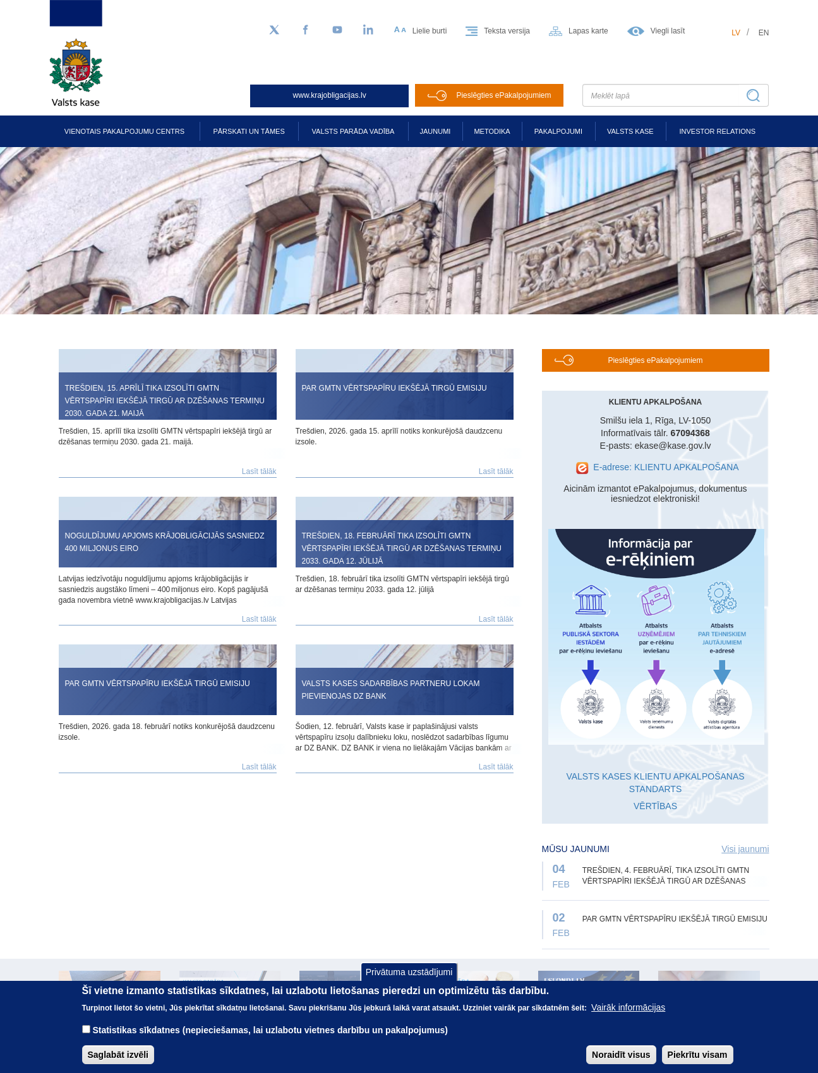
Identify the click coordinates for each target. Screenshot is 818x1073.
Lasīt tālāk (259, 471)
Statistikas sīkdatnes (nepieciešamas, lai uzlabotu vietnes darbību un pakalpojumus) (270, 1034)
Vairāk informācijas (628, 1012)
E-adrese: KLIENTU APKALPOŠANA (665, 467)
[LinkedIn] (369, 30)
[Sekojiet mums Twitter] (274, 30)
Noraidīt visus (621, 1059)
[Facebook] (305, 30)
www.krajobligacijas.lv (329, 95)
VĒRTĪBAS (655, 806)
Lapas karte (588, 31)
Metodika (492, 131)
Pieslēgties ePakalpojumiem (503, 95)
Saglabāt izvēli (118, 1059)
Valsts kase (630, 131)
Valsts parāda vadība (353, 131)
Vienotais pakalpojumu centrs (124, 131)
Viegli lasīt (668, 31)
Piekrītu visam (698, 1059)
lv (735, 32)
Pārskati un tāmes (248, 131)
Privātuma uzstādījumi (409, 976)
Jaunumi (435, 131)
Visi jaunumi (745, 849)
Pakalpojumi (558, 131)
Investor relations (717, 131)
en (764, 32)
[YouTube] (337, 30)
